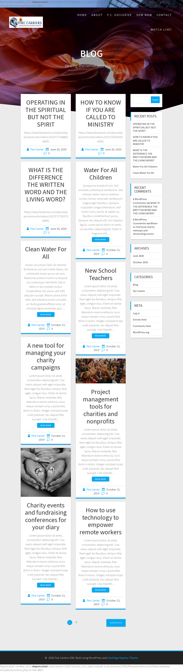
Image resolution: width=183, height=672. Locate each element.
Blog (135, 284)
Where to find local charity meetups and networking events (145, 228)
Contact (164, 15)
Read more (100, 239)
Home (82, 15)
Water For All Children (100, 173)
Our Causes (139, 290)
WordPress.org (141, 332)
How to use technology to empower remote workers (101, 521)
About (97, 15)
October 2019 (140, 262)
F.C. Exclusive (119, 15)
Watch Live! (161, 29)
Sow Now (144, 15)
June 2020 (138, 255)
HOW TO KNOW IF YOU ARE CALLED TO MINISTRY (100, 113)
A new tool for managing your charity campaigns (46, 356)
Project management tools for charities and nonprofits (100, 406)
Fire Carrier (37, 149)
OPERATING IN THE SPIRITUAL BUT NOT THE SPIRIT (45, 113)
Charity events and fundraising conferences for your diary (46, 516)
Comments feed (142, 326)
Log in (136, 313)
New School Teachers (100, 274)
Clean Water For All (46, 252)
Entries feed (139, 319)
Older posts (116, 623)
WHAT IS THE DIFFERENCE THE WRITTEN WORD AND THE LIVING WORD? (46, 184)
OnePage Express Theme (123, 658)
